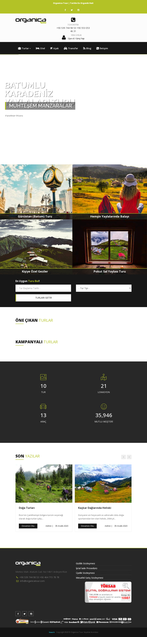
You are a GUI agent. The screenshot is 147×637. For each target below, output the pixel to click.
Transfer (71, 48)
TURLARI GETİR (43, 297)
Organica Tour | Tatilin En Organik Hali (73, 3)
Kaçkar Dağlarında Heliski (94, 508)
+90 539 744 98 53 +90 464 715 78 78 (39, 577)
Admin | (49, 526)
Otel (40, 48)
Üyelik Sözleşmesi (85, 572)
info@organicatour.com (32, 580)
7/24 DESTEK (73, 24)
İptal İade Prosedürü (86, 568)
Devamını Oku (28, 526)
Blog (87, 48)
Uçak (54, 48)
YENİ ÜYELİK (76, 35)
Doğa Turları (27, 508)
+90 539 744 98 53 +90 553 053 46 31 (73, 29)
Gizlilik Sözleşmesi (85, 563)
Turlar (24, 48)
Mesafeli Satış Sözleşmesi (89, 577)
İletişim (102, 48)
